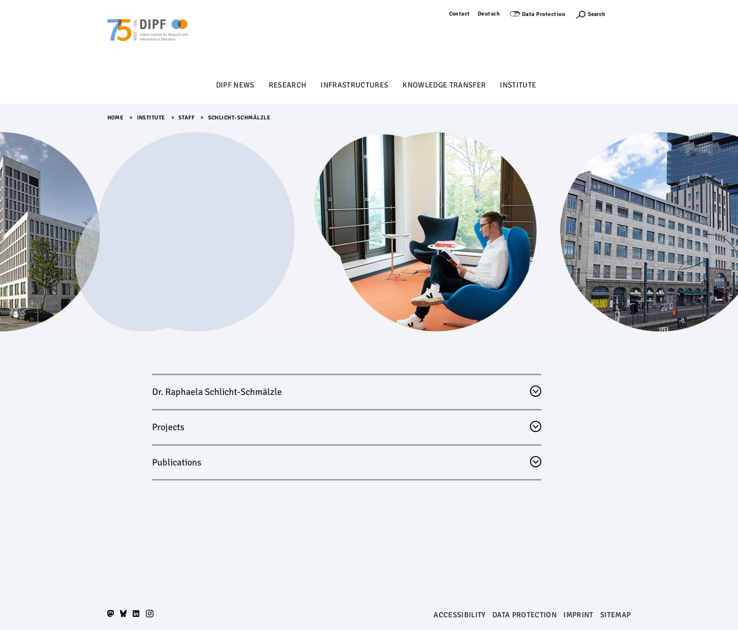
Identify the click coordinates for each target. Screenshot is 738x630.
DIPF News (235, 85)
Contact (460, 13)
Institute (518, 85)
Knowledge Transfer (444, 85)
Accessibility (459, 615)
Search (596, 14)
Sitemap (615, 615)
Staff (186, 117)
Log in (623, 13)
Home (115, 117)
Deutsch (489, 13)
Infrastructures (354, 85)
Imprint (578, 615)
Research (288, 85)
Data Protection (544, 14)
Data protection (524, 615)
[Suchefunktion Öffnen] (590, 14)
